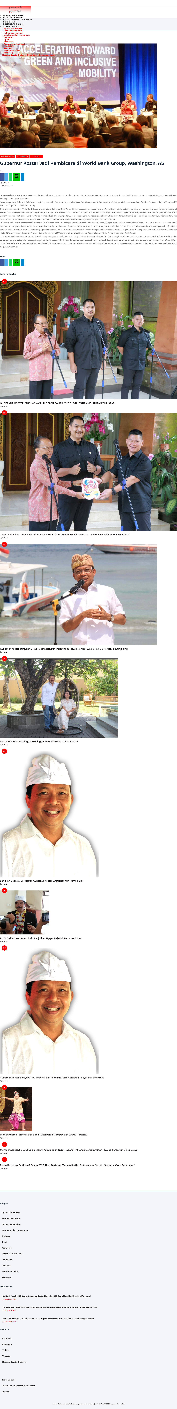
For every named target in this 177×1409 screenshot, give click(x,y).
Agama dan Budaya (13, 28)
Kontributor (32, 55)
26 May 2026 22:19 (9, 1322)
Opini (6, 39)
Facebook (7, 1338)
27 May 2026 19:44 (9, 1310)
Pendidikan (9, 46)
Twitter (5, 1350)
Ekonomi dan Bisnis (13, 31)
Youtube (6, 1356)
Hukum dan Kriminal (13, 33)
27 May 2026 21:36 (9, 1299)
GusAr (5, 183)
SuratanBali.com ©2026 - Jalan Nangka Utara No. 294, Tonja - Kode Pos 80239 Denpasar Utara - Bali (88, 1404)
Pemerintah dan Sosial (14, 44)
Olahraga (8, 37)
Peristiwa (8, 48)
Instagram (7, 1344)
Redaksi (5, 1392)
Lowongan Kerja (46, 55)
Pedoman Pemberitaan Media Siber (18, 1386)
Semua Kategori (11, 26)
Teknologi (8, 53)
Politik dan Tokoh (12, 51)
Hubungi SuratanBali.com (14, 55)
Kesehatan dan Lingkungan (17, 20)
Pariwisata (8, 42)
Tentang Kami (8, 1380)
